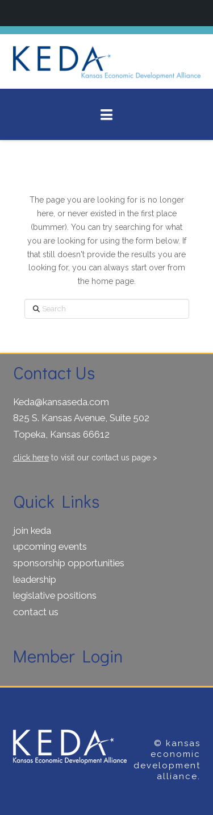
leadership (34, 579)
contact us (36, 612)
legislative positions (55, 595)
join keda (32, 530)
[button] (106, 114)
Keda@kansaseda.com (61, 401)
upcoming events (50, 546)
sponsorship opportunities (68, 563)
